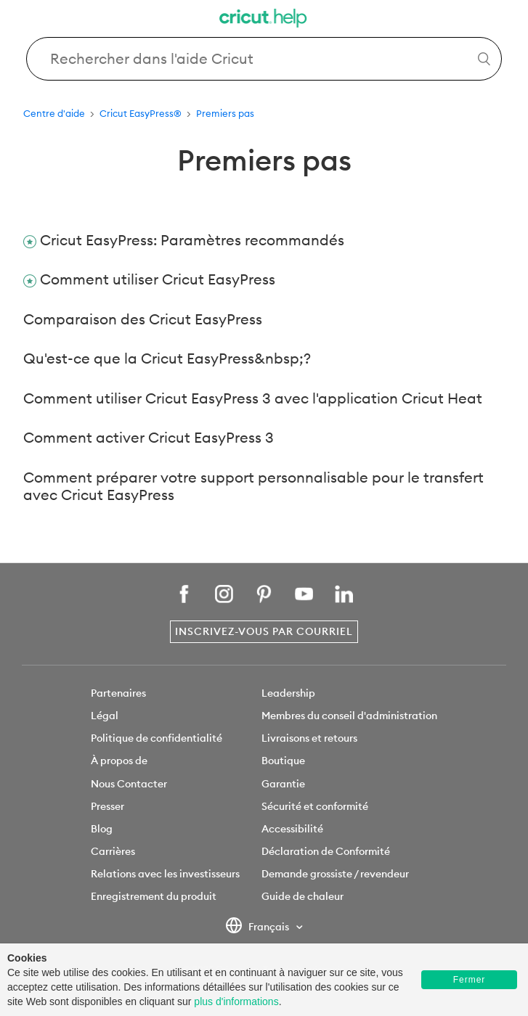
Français (258, 927)
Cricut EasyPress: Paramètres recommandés (192, 240)
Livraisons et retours (309, 738)
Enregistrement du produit (153, 896)
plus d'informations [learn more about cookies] (236, 1001)
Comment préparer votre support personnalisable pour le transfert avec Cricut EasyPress (253, 486)
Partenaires (118, 693)
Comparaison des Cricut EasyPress (142, 319)
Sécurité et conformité (314, 806)
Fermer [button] (469, 980)
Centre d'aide (54, 113)
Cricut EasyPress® (140, 113)
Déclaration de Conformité (325, 851)
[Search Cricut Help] (263, 59)
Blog (102, 828)
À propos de (119, 760)
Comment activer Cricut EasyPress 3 (148, 437)
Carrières (113, 851)
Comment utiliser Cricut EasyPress (157, 279)
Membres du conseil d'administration (349, 715)
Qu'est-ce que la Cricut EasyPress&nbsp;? (167, 358)
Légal (104, 715)
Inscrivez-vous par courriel (264, 631)
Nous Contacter (129, 783)
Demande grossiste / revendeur (335, 873)
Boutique (283, 760)
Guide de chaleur (302, 896)
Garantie (283, 783)
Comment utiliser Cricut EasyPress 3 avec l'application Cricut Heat (252, 398)
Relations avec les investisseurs (165, 873)
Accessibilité (292, 828)
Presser (107, 806)
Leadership (288, 693)
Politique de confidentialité (156, 738)
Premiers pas (225, 113)
